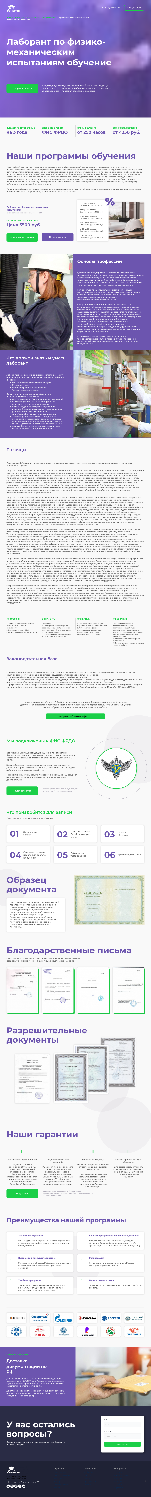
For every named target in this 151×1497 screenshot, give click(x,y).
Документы (118, 1472)
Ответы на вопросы (121, 1475)
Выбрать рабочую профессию (75, 716)
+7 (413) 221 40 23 (111, 7)
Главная (9, 17)
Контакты (57, 1488)
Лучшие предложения (62, 1475)
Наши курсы (20, 17)
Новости (87, 1475)
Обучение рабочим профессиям (41, 17)
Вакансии (118, 1478)
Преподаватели (90, 1482)
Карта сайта (119, 1488)
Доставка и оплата (61, 1485)
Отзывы (87, 1478)
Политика (118, 1482)
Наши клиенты (59, 1478)
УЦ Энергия (88, 1472)
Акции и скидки (60, 1472)
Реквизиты (88, 1485)
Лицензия (118, 1485)
